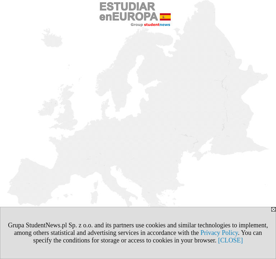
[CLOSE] (230, 240)
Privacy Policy (219, 232)
